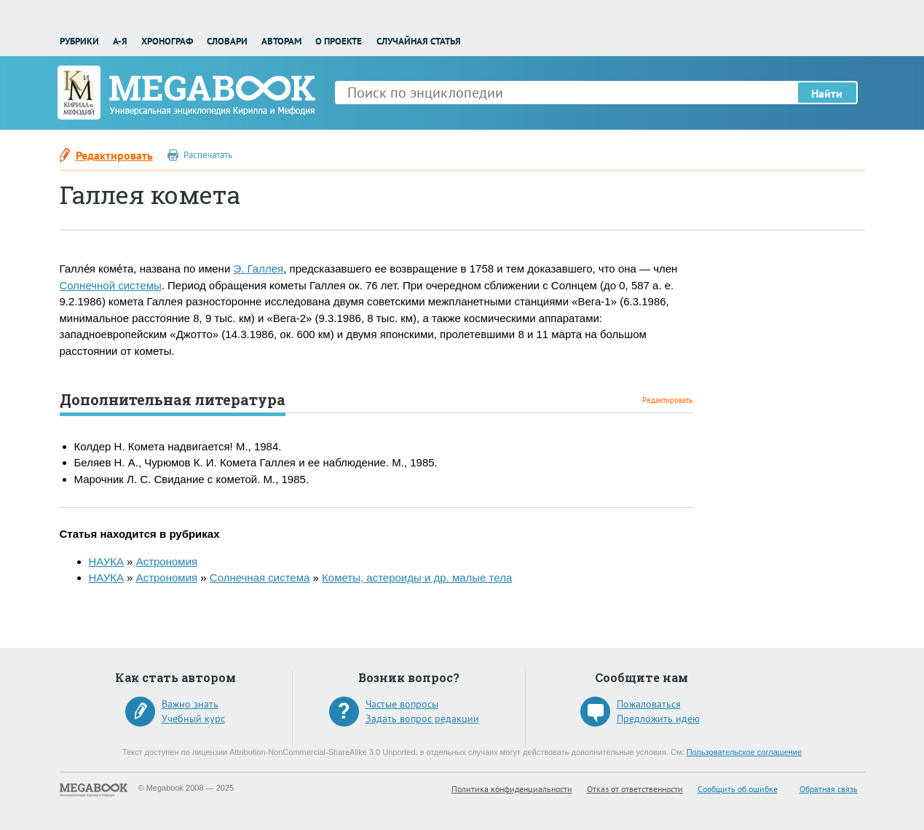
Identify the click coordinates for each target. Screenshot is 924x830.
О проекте (338, 41)
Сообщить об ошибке (738, 788)
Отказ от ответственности (635, 788)
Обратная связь (828, 788)
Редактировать (114, 155)
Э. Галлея (258, 268)
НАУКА (106, 561)
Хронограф (167, 41)
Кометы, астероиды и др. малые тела (417, 577)
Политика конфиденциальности (511, 788)
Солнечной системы (111, 285)
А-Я (120, 41)
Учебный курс (193, 718)
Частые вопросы (402, 703)
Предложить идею (658, 718)
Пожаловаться (649, 703)
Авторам (281, 41)
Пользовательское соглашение (744, 752)
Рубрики (79, 41)
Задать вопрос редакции (422, 718)
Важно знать (190, 703)
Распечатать (207, 155)
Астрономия (167, 561)
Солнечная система (260, 577)
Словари (227, 41)
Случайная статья (418, 41)
